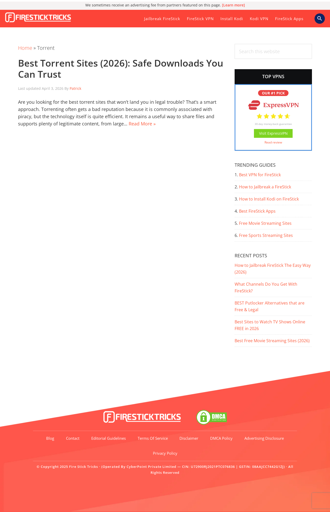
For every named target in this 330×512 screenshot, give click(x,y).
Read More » (142, 124)
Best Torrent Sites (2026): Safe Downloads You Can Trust (120, 69)
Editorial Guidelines (108, 438)
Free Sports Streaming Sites (266, 235)
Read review (273, 142)
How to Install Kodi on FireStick (269, 199)
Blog (50, 438)
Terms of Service (153, 438)
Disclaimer (189, 438)
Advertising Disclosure (264, 438)
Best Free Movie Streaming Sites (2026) (272, 340)
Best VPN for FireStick (260, 175)
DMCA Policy (221, 438)
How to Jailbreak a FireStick (265, 187)
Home (25, 47)
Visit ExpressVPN (273, 133)
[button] (320, 19)
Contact (72, 438)
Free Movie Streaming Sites (265, 223)
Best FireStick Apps (257, 211)
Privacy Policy (165, 453)
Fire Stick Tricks (40, 16)
